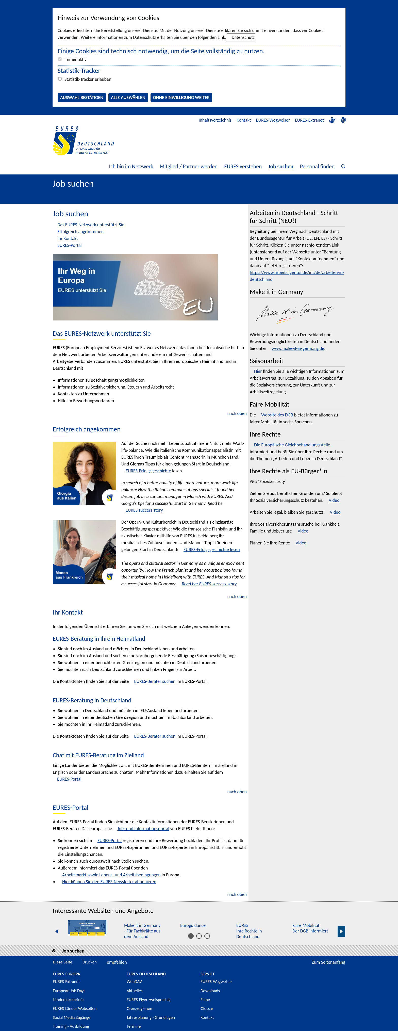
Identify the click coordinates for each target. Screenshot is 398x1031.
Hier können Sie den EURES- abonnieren (109, 881)
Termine (134, 1026)
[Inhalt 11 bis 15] (207, 936)
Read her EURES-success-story (209, 584)
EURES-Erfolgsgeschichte (148, 471)
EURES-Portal (69, 245)
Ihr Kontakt (67, 238)
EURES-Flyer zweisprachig (149, 999)
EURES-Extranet (309, 120)
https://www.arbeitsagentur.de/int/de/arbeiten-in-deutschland (297, 276)
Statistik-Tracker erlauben (87, 79)
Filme (205, 999)
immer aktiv (75, 59)
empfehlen (117, 962)
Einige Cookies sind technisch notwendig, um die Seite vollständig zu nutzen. (161, 51)
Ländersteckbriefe (68, 999)
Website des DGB (277, 415)
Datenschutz (243, 37)
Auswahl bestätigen (81, 97)
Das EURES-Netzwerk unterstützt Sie (90, 225)
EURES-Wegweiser (273, 120)
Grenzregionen (139, 1008)
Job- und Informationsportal (143, 828)
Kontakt (244, 120)
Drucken (89, 962)
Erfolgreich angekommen (80, 231)
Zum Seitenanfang (328, 962)
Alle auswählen (128, 97)
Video (334, 500)
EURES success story (144, 510)
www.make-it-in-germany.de (298, 348)
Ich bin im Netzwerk (131, 166)
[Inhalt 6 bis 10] (199, 936)
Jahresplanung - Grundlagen (151, 1017)
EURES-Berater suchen (155, 681)
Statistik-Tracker (79, 71)
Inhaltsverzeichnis (215, 120)
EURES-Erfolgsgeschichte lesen (212, 549)
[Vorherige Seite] (56, 931)
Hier (258, 371)
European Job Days (69, 990)
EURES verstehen (243, 166)
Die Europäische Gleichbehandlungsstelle (292, 445)
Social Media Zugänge (71, 1017)
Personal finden (317, 166)
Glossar (207, 1008)
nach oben (237, 413)
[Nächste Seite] (341, 931)
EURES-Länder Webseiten (74, 1008)
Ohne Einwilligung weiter (181, 97)
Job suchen (280, 166)
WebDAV (134, 981)
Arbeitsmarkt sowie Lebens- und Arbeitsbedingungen (111, 875)
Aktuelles (135, 990)
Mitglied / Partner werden (189, 166)
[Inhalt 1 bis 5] (191, 936)
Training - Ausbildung (71, 1026)
